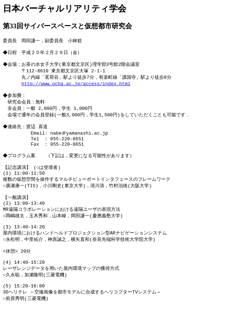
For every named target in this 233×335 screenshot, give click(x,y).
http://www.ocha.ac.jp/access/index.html (75, 87)
